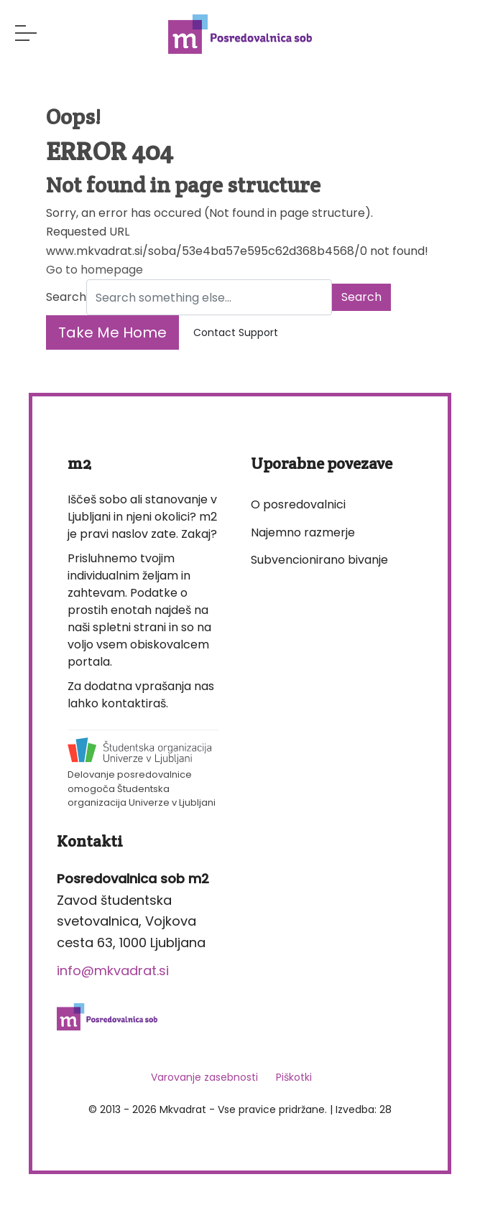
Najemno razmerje (303, 532)
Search (66, 297)
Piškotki (294, 1077)
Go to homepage (94, 269)
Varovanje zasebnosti (204, 1077)
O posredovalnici (298, 504)
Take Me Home (112, 332)
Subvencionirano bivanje (319, 560)
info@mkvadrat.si (113, 970)
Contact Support (235, 332)
